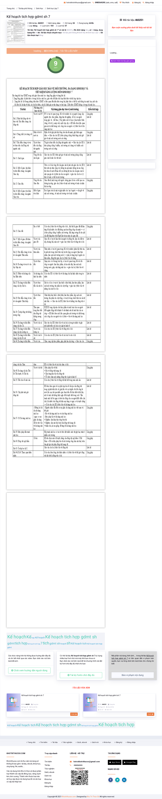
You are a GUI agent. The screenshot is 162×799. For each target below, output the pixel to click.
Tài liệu (55, 742)
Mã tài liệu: (35, 23)
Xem (74, 714)
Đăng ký (136, 3)
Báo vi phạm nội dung (133, 675)
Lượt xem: (46, 26)
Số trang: (69, 23)
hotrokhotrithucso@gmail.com (77, 3)
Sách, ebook (82, 742)
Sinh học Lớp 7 (52, 8)
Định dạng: (53, 23)
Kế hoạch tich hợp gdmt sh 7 (28, 17)
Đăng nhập (148, 3)
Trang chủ (11, 8)
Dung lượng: (85, 23)
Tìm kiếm (43, 742)
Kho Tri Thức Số (93, 797)
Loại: (32, 26)
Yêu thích (124, 3)
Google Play (130, 762)
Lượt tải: (61, 26)
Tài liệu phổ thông (25, 8)
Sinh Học (39, 8)
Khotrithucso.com (69, 797)
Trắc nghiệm (67, 742)
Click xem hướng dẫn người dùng (29, 670)
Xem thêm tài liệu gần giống (122, 61)
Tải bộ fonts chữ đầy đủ (81, 675)
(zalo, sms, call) (105, 3)
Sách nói (95, 742)
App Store (114, 762)
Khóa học (107, 742)
